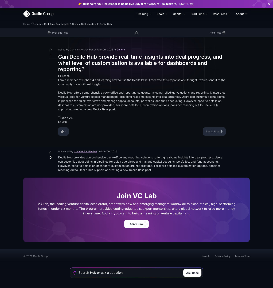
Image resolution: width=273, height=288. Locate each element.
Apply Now (136, 223)
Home (26, 24)
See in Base (214, 131)
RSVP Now (186, 4)
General (37, 24)
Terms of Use (242, 256)
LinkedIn (205, 256)
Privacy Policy (222, 256)
